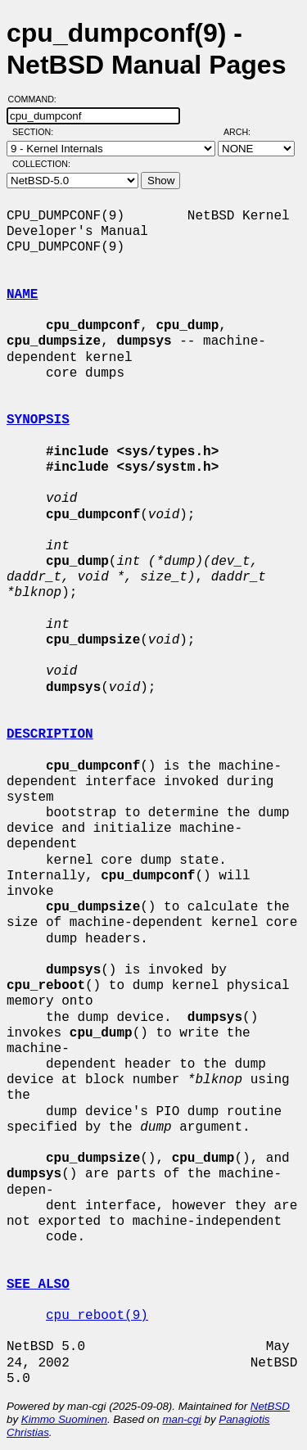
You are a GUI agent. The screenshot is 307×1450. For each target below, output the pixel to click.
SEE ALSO (38, 1285)
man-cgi (181, 1419)
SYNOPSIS (38, 420)
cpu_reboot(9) (97, 1316)
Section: (36, 132)
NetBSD (270, 1406)
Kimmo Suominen (64, 1419)
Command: (37, 99)
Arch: (244, 132)
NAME (22, 295)
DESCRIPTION (50, 734)
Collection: (41, 164)
